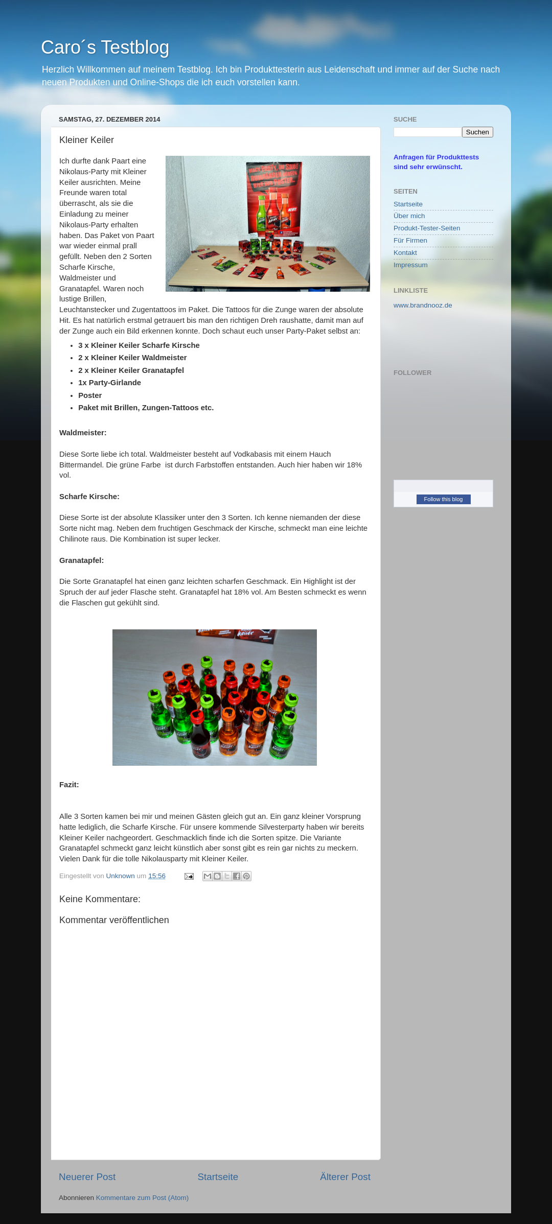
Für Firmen (410, 240)
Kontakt (405, 252)
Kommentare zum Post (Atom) (142, 1198)
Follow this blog (443, 499)
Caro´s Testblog (105, 47)
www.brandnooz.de (423, 305)
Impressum (411, 265)
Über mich (409, 216)
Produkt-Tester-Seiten (427, 228)
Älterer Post (345, 1176)
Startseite (217, 1176)
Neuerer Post (87, 1176)
